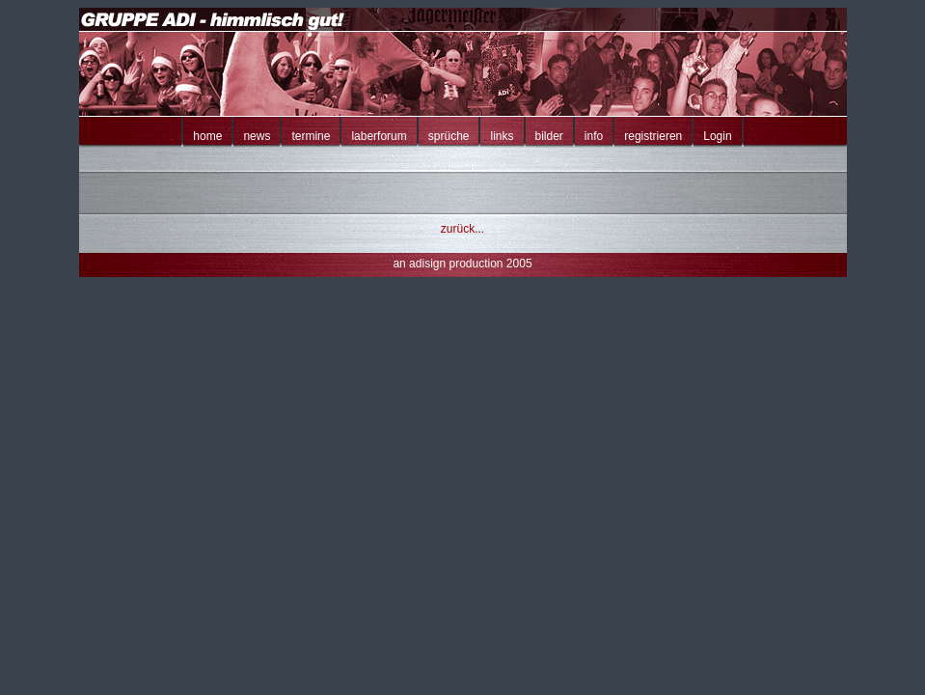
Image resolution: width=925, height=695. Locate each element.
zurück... (462, 229)
